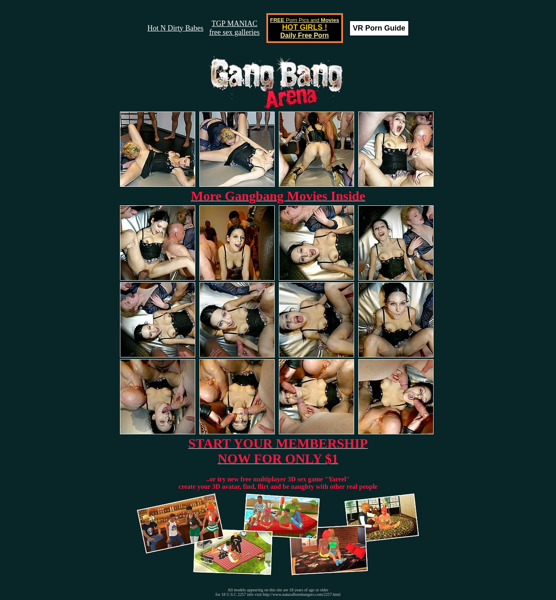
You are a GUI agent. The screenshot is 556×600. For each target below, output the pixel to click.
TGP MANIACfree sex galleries (234, 27)
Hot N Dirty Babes (175, 28)
